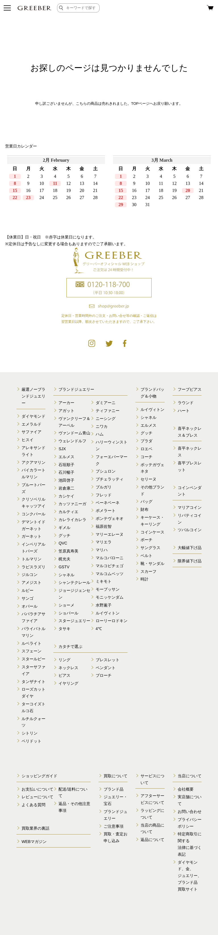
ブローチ (104, 675)
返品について (152, 839)
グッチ (64, 535)
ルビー (27, 590)
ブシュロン (106, 471)
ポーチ (146, 539)
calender (109, 191)
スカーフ (148, 571)
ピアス (64, 675)
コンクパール (33, 514)
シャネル (66, 575)
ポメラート (106, 510)
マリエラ (104, 542)
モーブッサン (108, 589)
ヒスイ (27, 439)
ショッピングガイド (39, 776)
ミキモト (104, 581)
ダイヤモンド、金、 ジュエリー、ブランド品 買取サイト (190, 875)
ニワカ (102, 426)
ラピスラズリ (33, 567)
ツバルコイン (190, 530)
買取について (115, 776)
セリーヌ (148, 479)
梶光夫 (64, 559)
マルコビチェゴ (109, 565)
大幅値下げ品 (190, 547)
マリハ (102, 550)
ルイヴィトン (108, 613)
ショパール (68, 613)
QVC (62, 543)
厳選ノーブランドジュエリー (33, 396)
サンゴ (27, 598)
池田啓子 (66, 480)
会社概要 (186, 789)
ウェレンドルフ (72, 441)
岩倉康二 (66, 488)
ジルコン (29, 574)
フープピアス (190, 389)
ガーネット (31, 536)
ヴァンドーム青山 (74, 433)
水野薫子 (104, 605)
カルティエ (68, 511)
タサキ (64, 628)
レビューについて (37, 797)
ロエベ (146, 449)
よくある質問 (33, 804)
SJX (62, 449)
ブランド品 (113, 789)
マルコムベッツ (109, 573)
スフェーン (31, 651)
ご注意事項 (113, 826)
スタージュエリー (74, 620)
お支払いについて (37, 789)
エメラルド (31, 424)
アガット (66, 410)
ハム (100, 434)
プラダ (146, 441)
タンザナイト (33, 681)
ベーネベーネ (108, 502)
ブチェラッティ (109, 479)
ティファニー (108, 410)
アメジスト (31, 582)
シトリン (29, 733)
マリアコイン (190, 507)
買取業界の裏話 (35, 828)
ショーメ (66, 605)
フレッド (104, 495)
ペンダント (106, 667)
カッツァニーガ (72, 503)
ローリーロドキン (111, 620)
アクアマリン (33, 462)
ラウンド (186, 402)
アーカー (66, 402)
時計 (144, 579)
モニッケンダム (109, 597)
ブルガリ (104, 487)
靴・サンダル (152, 563)
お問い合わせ (190, 811)
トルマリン (31, 559)
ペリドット (31, 741)
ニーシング (106, 418)
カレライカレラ (72, 519)
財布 (144, 509)
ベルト (146, 555)
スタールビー (33, 659)
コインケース (152, 532)
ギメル (64, 527)
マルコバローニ (109, 558)
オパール (29, 606)
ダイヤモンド (33, 416)
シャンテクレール (74, 582)
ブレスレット (108, 660)
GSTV (63, 567)
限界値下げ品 (190, 561)
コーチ (146, 456)
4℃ (99, 628)
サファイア (31, 432)
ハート (184, 410)
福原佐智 (104, 526)
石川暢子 (66, 472)
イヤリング (68, 683)
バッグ (146, 501)
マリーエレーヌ (109, 534)
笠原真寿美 (68, 551)
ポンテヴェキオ (109, 518)
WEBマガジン (34, 841)
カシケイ (66, 496)
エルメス (66, 456)
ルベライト (31, 643)
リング (64, 660)
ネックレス (68, 667)
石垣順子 (66, 464)
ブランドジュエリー (76, 389)
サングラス (150, 547)
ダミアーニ (106, 402)
